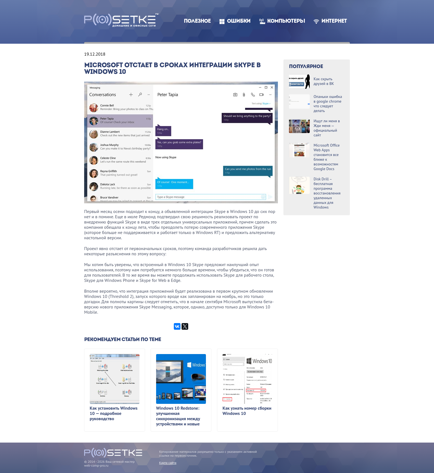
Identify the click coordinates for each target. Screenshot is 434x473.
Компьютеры (286, 21)
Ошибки (238, 21)
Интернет (334, 21)
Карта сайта (167, 463)
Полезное (197, 21)
